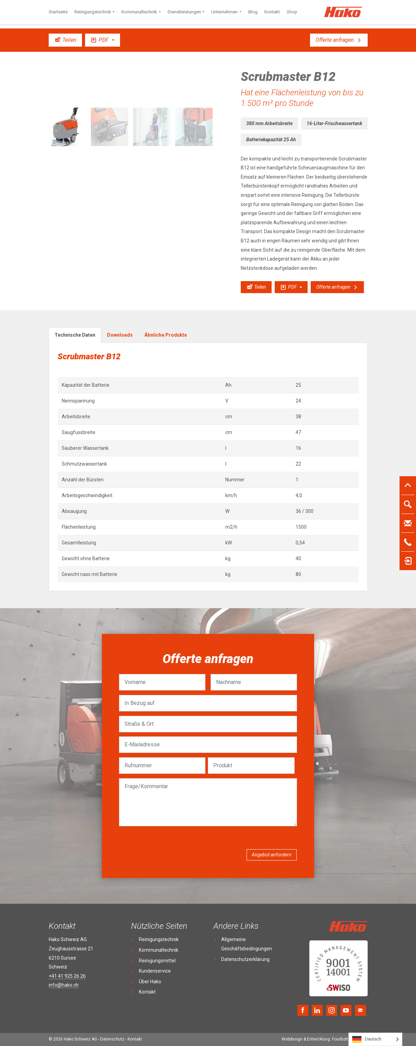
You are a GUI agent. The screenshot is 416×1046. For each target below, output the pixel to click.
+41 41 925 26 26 (67, 976)
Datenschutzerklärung (245, 959)
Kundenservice (155, 971)
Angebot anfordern (272, 854)
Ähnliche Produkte (165, 335)
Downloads (120, 335)
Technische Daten (75, 335)
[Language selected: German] (375, 1039)
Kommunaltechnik (139, 11)
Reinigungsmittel (157, 960)
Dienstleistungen (184, 11)
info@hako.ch (64, 985)
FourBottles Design (325, 1039)
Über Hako (150, 981)
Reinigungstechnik (92, 11)
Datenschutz (112, 1039)
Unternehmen (224, 11)
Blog (253, 11)
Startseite (58, 11)
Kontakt (272, 11)
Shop (292, 11)
